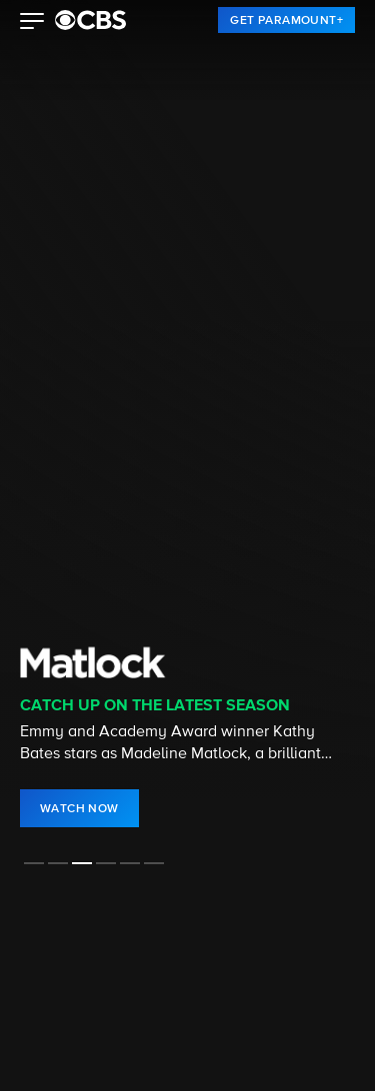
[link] (286, 20)
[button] (32, 23)
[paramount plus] (90, 20)
